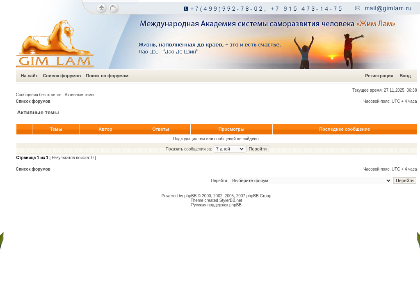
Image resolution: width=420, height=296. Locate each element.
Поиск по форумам (107, 75)
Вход (405, 75)
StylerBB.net (230, 200)
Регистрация (379, 75)
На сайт (29, 75)
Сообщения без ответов (39, 94)
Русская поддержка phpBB (216, 205)
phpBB (190, 196)
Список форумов (62, 75)
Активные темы (79, 94)
